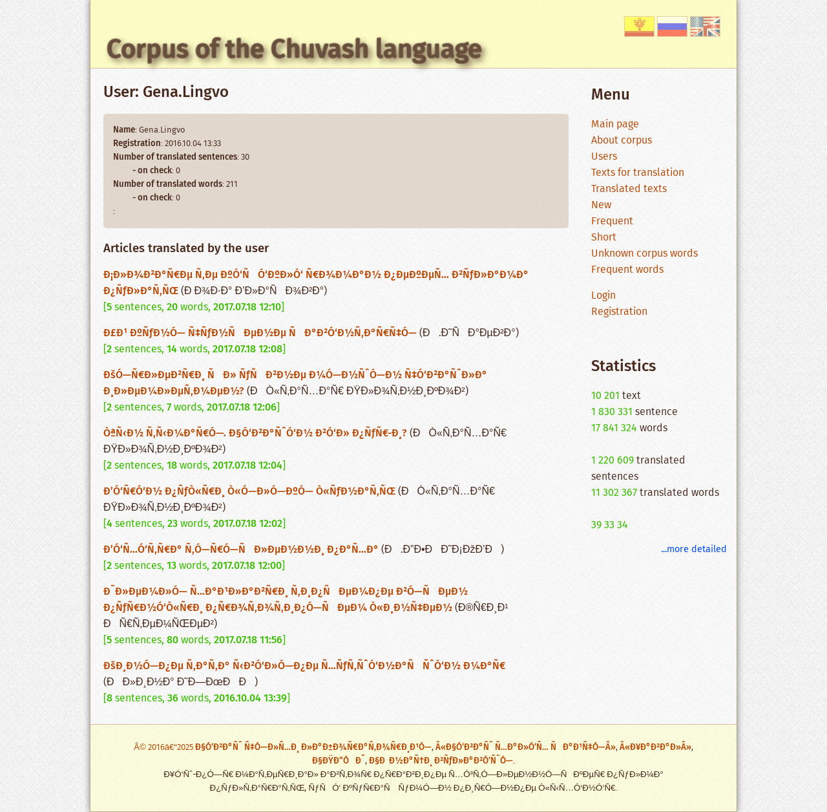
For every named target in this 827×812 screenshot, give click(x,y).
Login (603, 296)
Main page (615, 124)
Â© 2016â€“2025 (164, 747)
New (601, 205)
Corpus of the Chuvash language (294, 49)
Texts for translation (637, 173)
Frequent (612, 221)
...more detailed (694, 549)
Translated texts (629, 189)
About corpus (621, 141)
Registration (619, 312)
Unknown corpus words (644, 254)
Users (604, 157)
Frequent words (627, 270)
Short (603, 238)
